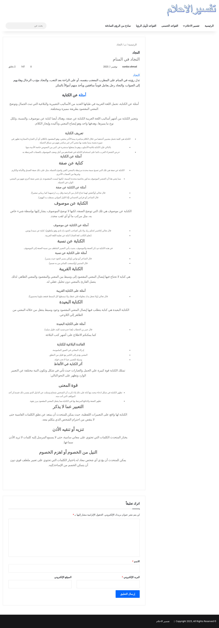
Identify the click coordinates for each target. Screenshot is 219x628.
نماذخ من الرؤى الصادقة (118, 25)
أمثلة (82, 95)
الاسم (136, 561)
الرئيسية (209, 25)
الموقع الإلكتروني (63, 577)
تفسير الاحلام (192, 25)
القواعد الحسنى (169, 25)
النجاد (136, 75)
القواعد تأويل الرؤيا (146, 25)
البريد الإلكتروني (131, 577)
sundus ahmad (129, 66)
